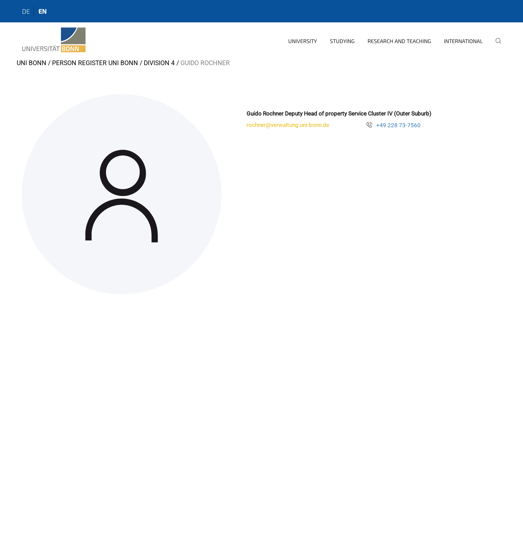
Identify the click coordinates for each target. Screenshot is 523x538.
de (26, 11)
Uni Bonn (31, 63)
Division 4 (159, 63)
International (463, 41)
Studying (342, 41)
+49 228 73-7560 (398, 125)
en (42, 11)
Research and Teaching (399, 41)
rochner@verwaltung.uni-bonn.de (287, 125)
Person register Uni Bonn (95, 63)
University (302, 41)
